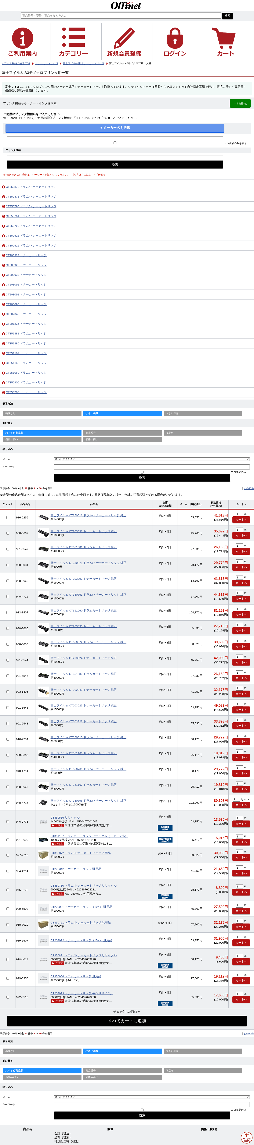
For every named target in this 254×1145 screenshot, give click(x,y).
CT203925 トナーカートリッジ (26, 265)
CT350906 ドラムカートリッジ (26, 382)
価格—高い (92, 439)
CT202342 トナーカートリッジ (26, 314)
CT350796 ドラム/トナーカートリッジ (31, 206)
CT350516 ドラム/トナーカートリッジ (31, 235)
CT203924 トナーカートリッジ (26, 255)
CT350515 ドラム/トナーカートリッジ (31, 245)
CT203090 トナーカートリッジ (26, 304)
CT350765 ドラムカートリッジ (26, 392)
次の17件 (249, 488)
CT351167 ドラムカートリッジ (26, 353)
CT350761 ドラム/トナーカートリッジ (31, 216)
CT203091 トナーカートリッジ (26, 294)
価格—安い (11, 439)
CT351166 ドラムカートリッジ (26, 363)
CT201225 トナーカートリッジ (26, 323)
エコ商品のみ (238, 472)
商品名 (170, 433)
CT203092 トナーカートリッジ (26, 284)
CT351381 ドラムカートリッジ (26, 333)
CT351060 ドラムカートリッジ (26, 372)
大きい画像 (172, 413)
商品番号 (91, 433)
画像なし (10, 413)
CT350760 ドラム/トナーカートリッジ (31, 225)
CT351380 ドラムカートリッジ (26, 343)
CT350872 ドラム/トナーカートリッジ (31, 186)
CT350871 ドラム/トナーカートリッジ (31, 196)
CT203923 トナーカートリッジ (26, 274)
